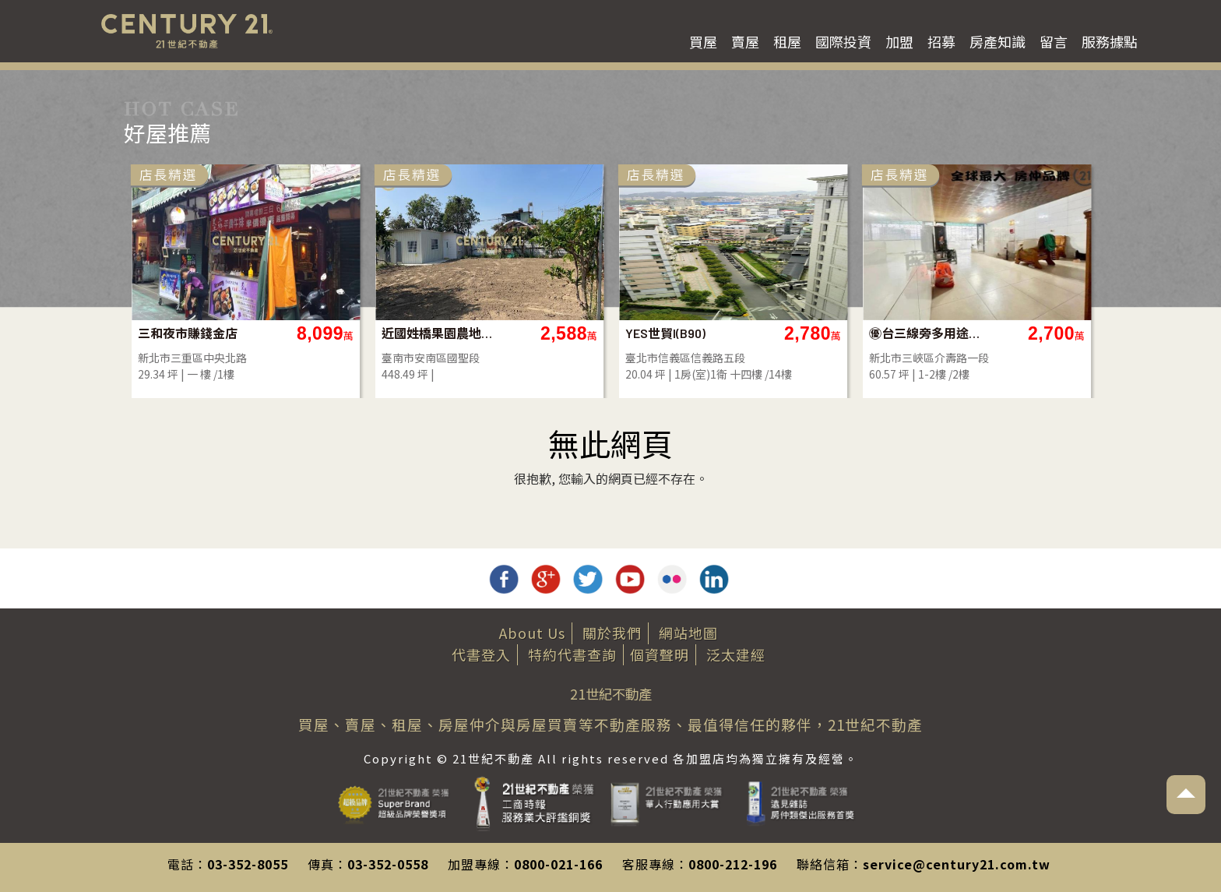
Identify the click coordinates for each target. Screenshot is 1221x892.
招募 (941, 41)
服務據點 (1110, 41)
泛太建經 (735, 654)
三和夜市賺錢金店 (349, 333)
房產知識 (997, 41)
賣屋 (745, 41)
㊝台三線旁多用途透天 (1087, 333)
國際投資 (843, 41)
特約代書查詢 (572, 654)
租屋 (787, 41)
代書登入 (481, 654)
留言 (1054, 41)
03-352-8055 (247, 864)
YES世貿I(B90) (827, 333)
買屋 (703, 41)
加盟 (899, 41)
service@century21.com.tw (956, 864)
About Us (532, 632)
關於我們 (612, 632)
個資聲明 (659, 654)
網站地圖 (688, 632)
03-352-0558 (387, 864)
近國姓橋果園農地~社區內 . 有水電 (600, 333)
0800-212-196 (732, 864)
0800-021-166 (558, 864)
